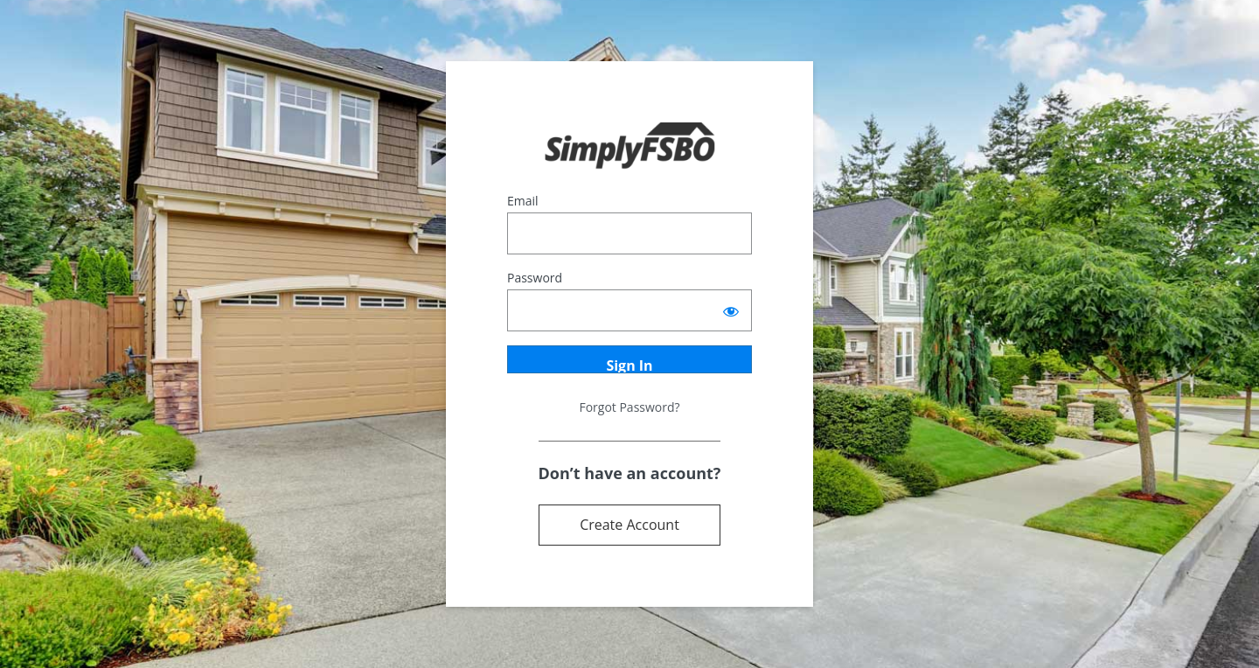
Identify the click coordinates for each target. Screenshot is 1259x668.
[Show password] (731, 310)
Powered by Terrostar (630, 146)
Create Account (629, 524)
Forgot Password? (629, 407)
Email (523, 200)
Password (534, 277)
